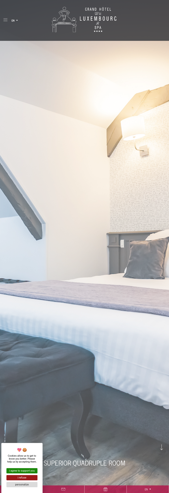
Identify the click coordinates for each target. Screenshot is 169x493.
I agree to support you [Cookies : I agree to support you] (22, 470)
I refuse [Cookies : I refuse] (22, 477)
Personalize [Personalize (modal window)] (22, 484)
